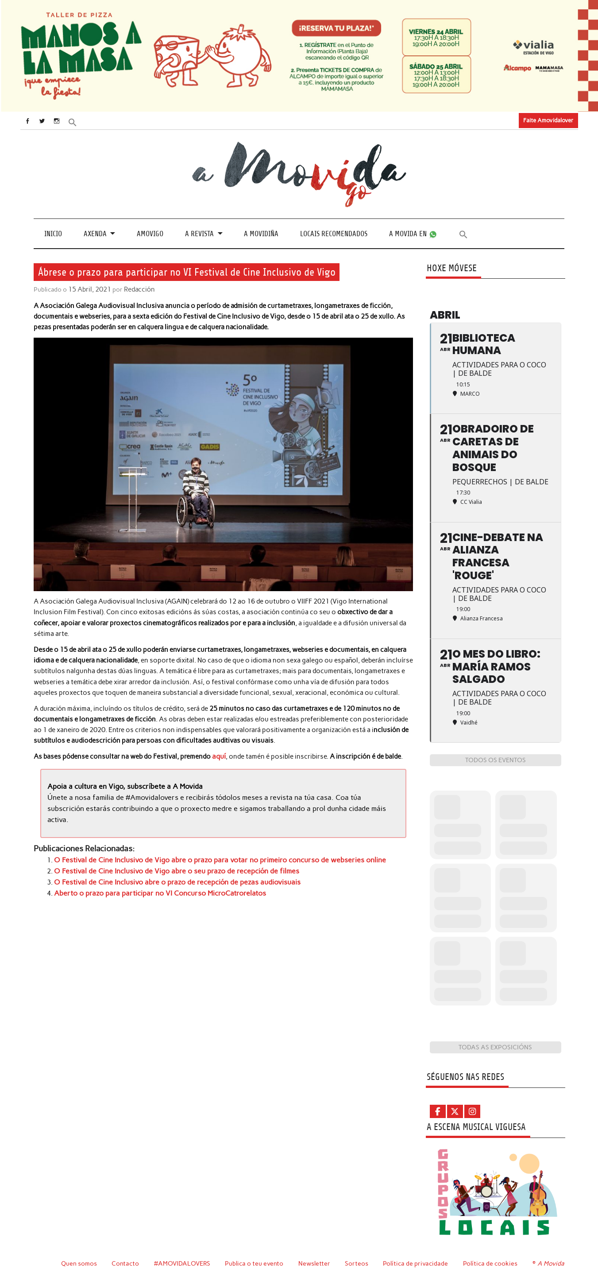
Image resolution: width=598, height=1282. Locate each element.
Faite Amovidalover (548, 120)
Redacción (137, 289)
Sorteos (358, 1263)
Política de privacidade (416, 1263)
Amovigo (150, 234)
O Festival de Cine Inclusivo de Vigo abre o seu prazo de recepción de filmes (168, 869)
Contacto (125, 1263)
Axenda (95, 234)
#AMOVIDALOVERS (182, 1263)
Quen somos (79, 1263)
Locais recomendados (333, 234)
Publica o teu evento (255, 1263)
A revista (199, 234)
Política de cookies (491, 1263)
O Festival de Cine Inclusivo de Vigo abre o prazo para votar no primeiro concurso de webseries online (208, 858)
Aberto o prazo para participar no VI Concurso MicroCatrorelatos (153, 891)
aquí (218, 756)
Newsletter (316, 1263)
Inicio (53, 234)
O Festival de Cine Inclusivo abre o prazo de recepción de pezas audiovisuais (169, 880)
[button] (80, 121)
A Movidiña (261, 234)
